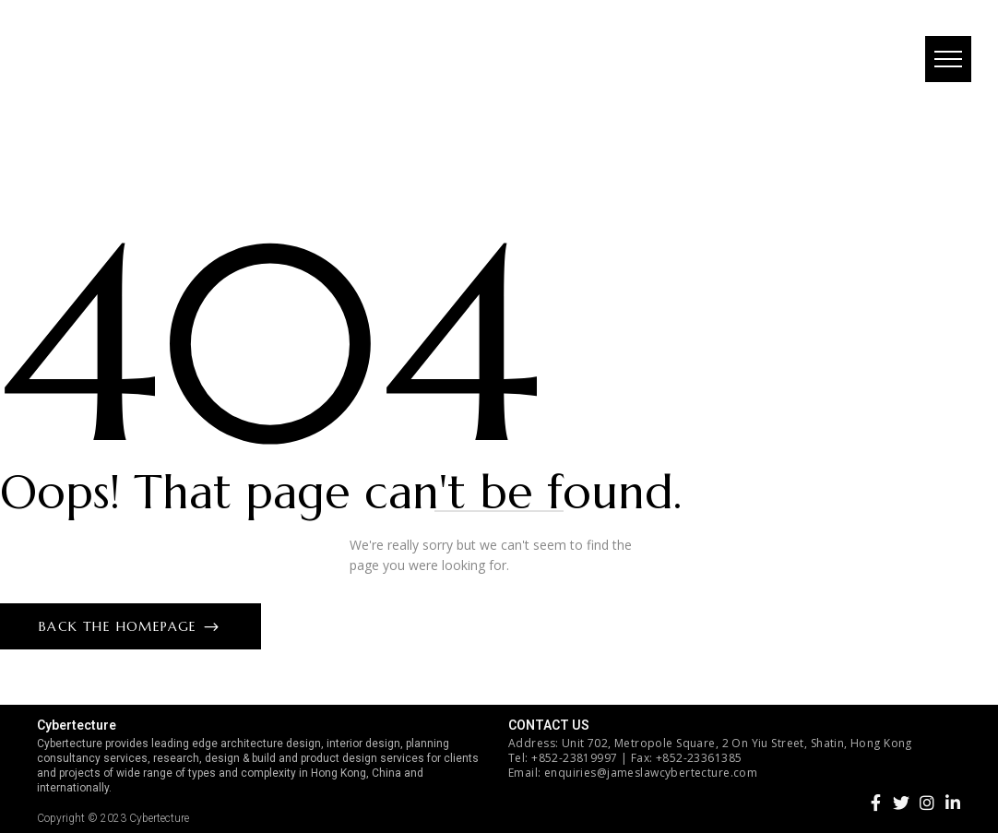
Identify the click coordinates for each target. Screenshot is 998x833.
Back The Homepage (120, 626)
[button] (947, 60)
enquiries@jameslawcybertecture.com (650, 772)
